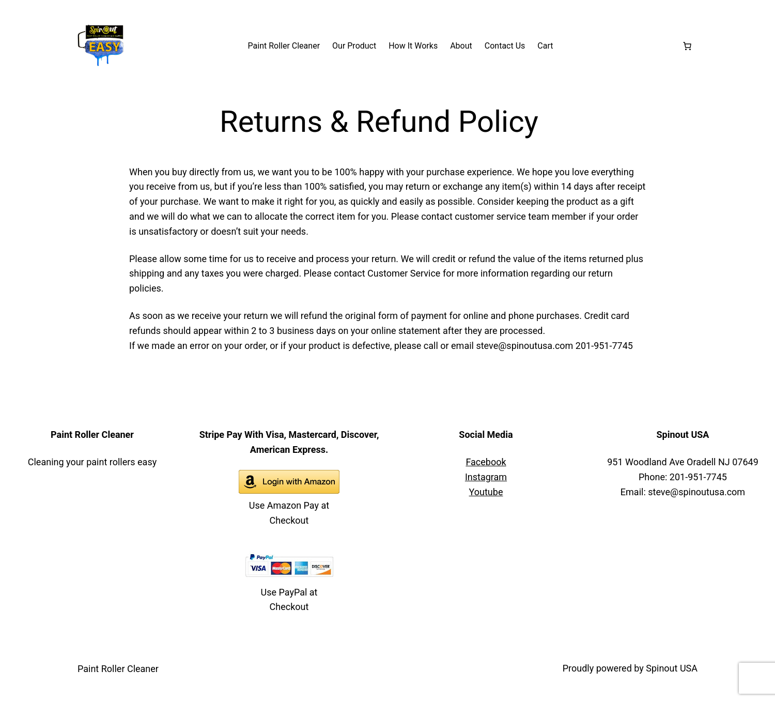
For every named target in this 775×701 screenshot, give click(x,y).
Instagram (486, 476)
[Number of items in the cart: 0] (687, 46)
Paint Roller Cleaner (118, 668)
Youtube (486, 491)
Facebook (486, 461)
